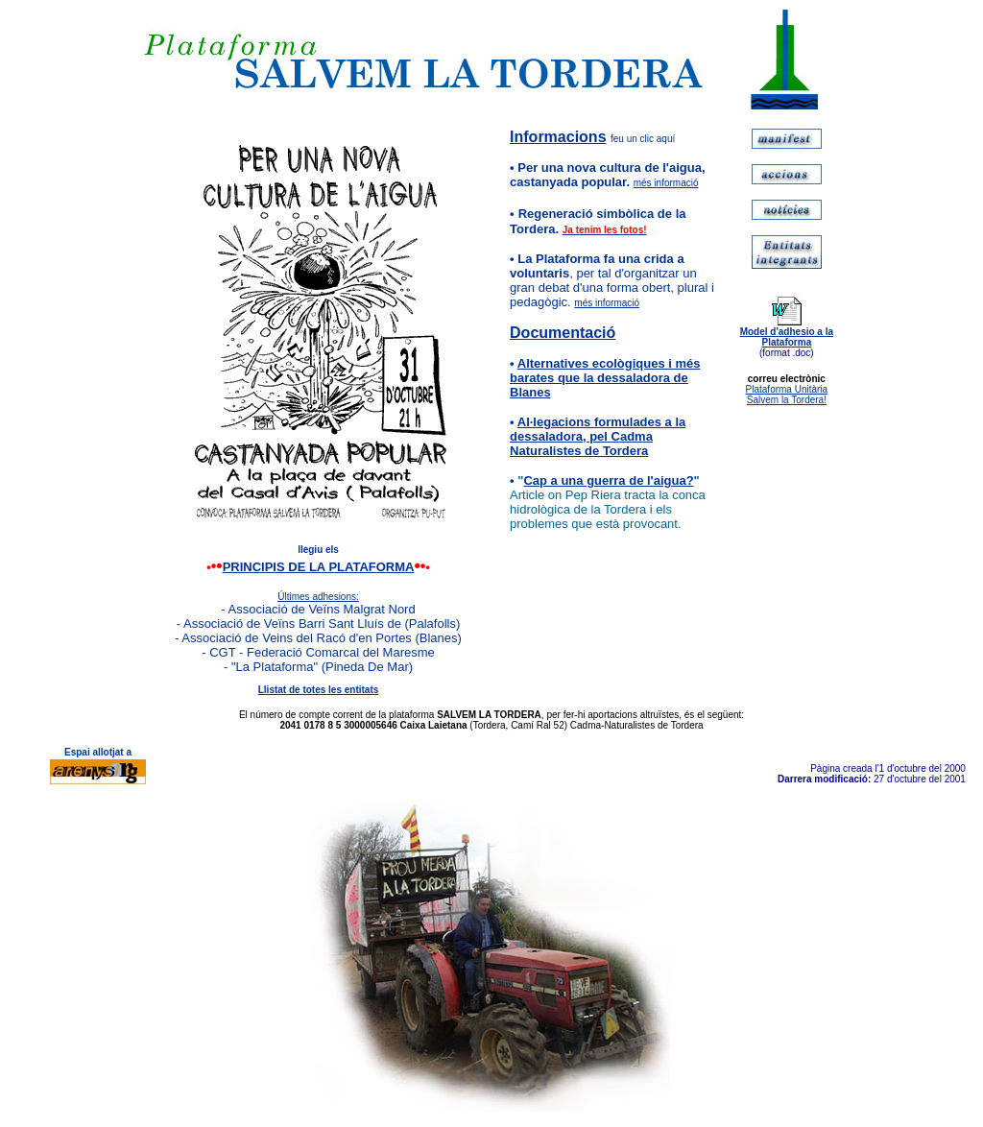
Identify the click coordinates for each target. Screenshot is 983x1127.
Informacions (558, 137)
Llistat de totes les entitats (318, 689)
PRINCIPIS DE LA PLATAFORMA (319, 567)
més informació (666, 183)
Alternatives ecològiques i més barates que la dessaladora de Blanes (605, 377)
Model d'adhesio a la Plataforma (786, 337)
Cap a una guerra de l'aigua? (608, 480)
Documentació (562, 332)
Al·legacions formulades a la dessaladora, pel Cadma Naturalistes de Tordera (597, 436)
